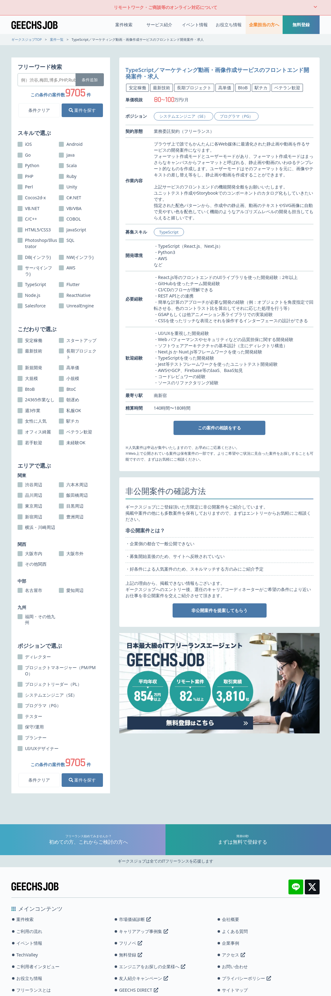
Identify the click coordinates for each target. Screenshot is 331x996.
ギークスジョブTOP (26, 39)
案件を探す (82, 110)
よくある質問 (235, 931)
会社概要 (230, 919)
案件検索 (124, 24)
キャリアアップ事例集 (143, 931)
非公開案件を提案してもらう (219, 610)
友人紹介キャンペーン (143, 978)
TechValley (27, 955)
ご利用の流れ (29, 931)
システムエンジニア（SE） (183, 116)
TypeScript (169, 232)
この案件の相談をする (219, 428)
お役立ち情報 (229, 24)
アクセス (233, 955)
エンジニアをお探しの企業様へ (152, 966)
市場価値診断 (135, 919)
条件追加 (90, 79)
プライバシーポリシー (246, 978)
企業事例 (230, 943)
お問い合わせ (235, 966)
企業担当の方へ (264, 24)
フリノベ (130, 943)
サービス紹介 (159, 24)
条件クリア (39, 110)
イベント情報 (195, 24)
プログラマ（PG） (236, 116)
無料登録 (301, 24)
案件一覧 (56, 39)
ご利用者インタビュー (37, 966)
